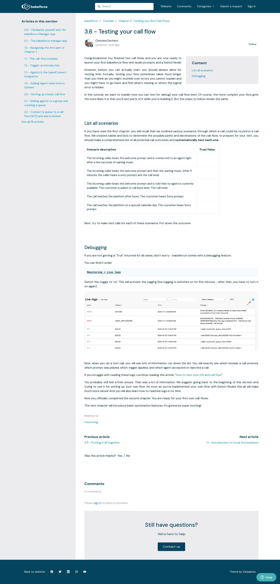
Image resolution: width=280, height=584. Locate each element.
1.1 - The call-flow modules (41, 59)
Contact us (171, 546)
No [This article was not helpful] (128, 456)
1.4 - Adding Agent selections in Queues (44, 85)
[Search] (124, 6)
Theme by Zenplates (242, 572)
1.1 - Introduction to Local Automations (232, 442)
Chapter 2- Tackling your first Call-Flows (144, 21)
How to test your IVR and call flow (198, 375)
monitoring (91, 422)
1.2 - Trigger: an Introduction (42, 65)
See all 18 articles (33, 122)
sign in (97, 503)
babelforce (91, 21)
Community (184, 6)
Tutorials (108, 21)
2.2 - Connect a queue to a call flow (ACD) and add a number (43, 114)
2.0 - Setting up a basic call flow (44, 94)
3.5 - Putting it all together (102, 442)
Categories (206, 6)
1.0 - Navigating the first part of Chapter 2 (44, 50)
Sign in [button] (252, 6)
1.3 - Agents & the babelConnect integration (45, 74)
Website (166, 6)
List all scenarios (202, 70)
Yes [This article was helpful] (120, 456)
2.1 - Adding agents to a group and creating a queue (46, 103)
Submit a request (231, 6)
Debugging (198, 76)
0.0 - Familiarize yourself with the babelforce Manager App (45, 32)
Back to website (34, 572)
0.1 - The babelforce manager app (45, 41)
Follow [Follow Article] (252, 44)
